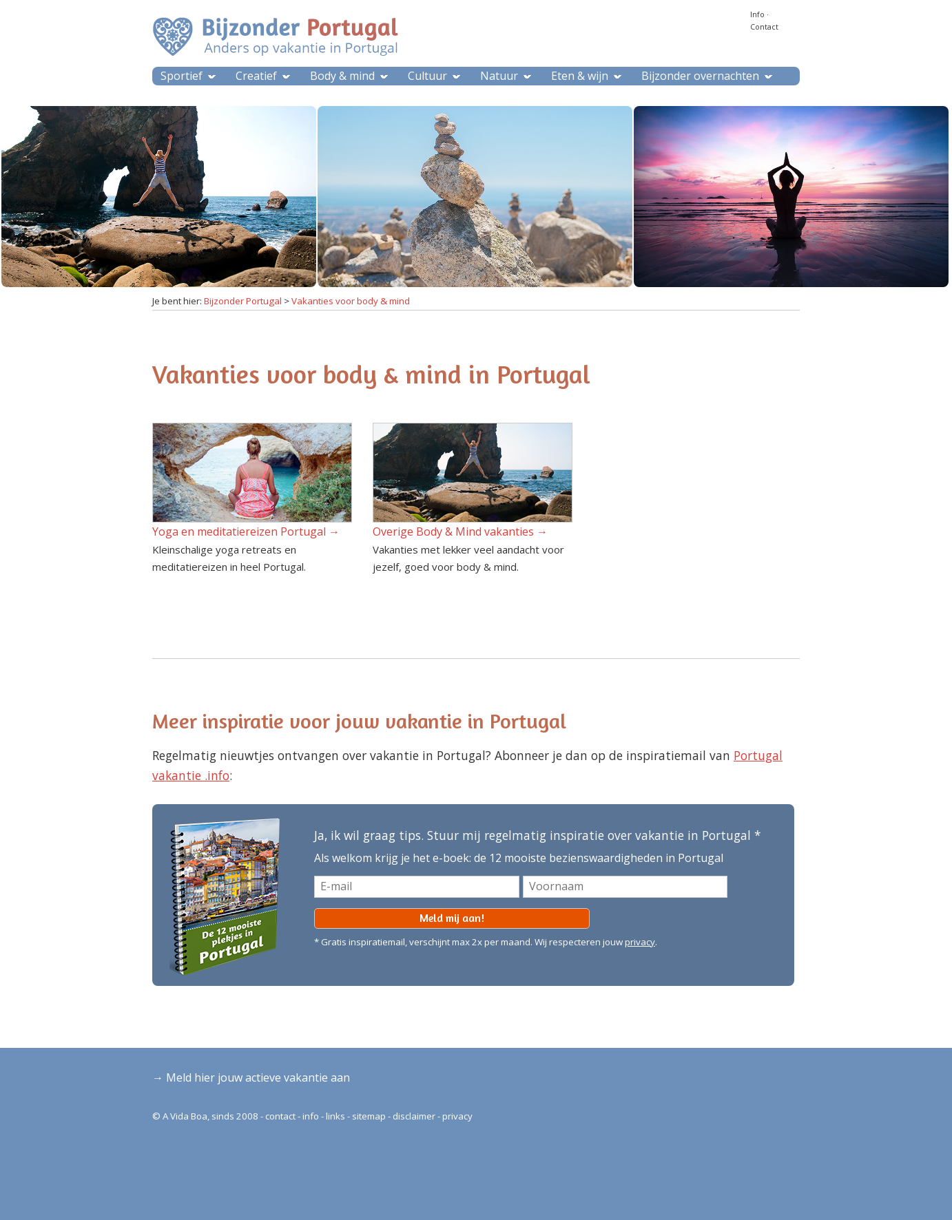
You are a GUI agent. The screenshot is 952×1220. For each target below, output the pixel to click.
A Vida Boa (185, 1116)
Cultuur (427, 75)
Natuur (499, 75)
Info (757, 14)
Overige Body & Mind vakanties (453, 531)
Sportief (182, 75)
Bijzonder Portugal (243, 301)
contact (280, 1116)
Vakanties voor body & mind (350, 301)
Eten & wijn (579, 75)
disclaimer (414, 1116)
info (310, 1116)
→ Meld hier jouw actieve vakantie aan (251, 1077)
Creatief (256, 75)
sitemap (369, 1116)
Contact (764, 27)
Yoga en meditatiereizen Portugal (239, 531)
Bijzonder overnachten (700, 75)
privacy (640, 942)
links (335, 1116)
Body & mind (342, 75)
